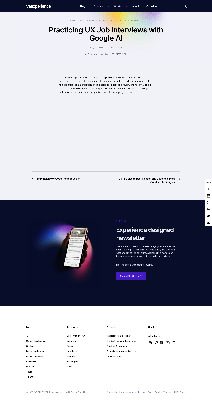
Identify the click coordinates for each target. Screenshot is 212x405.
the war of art (131, 392)
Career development (36, 341)
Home (72, 20)
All (27, 335)
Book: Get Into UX (76, 335)
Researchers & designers (119, 335)
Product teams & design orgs (121, 341)
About (135, 6)
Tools (29, 371)
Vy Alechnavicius (99, 54)
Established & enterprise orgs (121, 351)
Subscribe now (131, 279)
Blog (82, 6)
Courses (71, 346)
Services (118, 6)
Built (140, 392)
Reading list (72, 361)
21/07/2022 (122, 54)
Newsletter (72, 351)
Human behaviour (35, 356)
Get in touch (152, 6)
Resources (99, 6)
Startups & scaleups (117, 346)
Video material (93, 20)
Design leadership (35, 351)
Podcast (71, 356)
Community (72, 341)
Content (30, 346)
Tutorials (30, 377)
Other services (114, 356)
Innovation (101, 47)
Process (30, 366)
